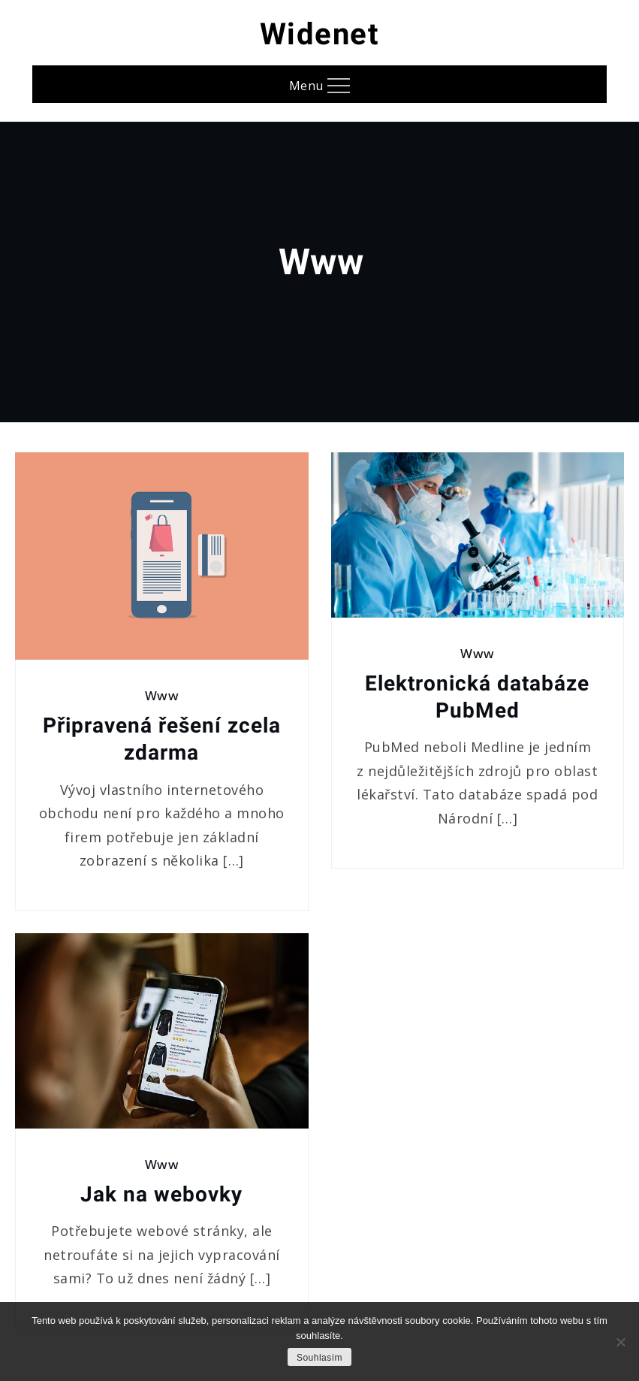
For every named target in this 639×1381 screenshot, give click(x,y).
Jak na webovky (161, 1194)
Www (162, 695)
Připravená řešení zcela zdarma (162, 739)
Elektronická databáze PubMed (477, 697)
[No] (620, 1341)
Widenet (320, 34)
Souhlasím (319, 1357)
